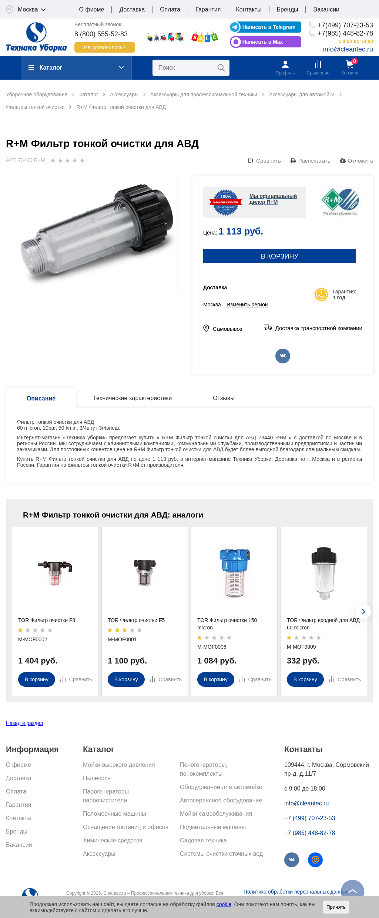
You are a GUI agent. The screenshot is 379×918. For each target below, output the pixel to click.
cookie (224, 904)
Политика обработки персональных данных (296, 892)
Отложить (360, 160)
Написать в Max (262, 42)
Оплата (170, 9)
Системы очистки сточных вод (221, 854)
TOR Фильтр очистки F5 (136, 620)
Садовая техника (203, 840)
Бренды (287, 9)
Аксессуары (99, 854)
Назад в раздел (24, 723)
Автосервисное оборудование (221, 800)
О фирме (91, 9)
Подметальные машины (213, 827)
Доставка (132, 9)
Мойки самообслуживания (216, 814)
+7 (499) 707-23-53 (309, 818)
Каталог (45, 67)
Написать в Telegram (269, 27)
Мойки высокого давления (119, 765)
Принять (336, 907)
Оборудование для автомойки (221, 787)
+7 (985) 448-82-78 (309, 833)
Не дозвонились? (105, 47)
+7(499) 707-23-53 (345, 25)
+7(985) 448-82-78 (345, 33)
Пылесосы (97, 778)
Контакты (248, 9)
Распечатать (314, 160)
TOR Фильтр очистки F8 (46, 620)
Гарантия (208, 9)
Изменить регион (247, 304)
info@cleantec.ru (348, 49)
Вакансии (326, 9)
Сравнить (268, 160)
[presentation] (363, 611)
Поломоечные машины (114, 814)
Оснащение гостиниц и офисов (125, 827)
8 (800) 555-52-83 (101, 34)
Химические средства (112, 840)
